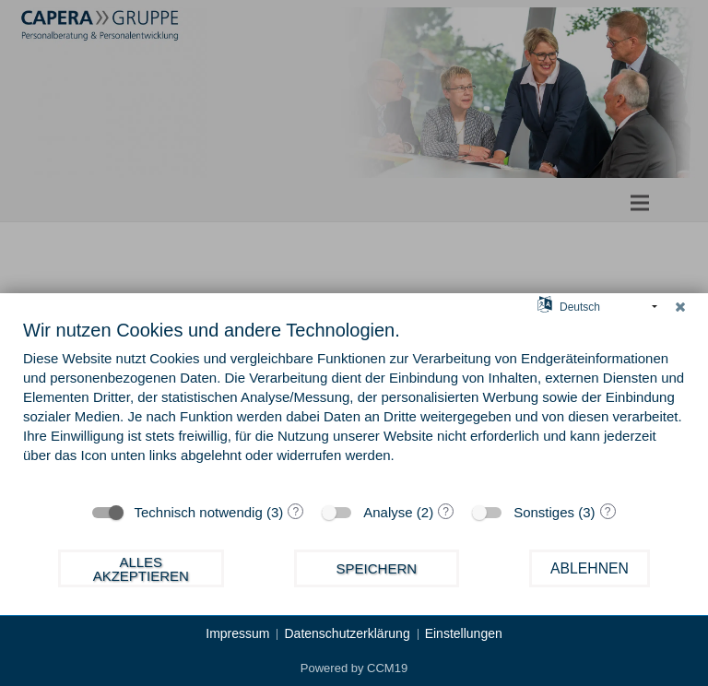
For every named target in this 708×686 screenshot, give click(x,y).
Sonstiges (543, 512)
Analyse (387, 512)
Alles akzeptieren (141, 569)
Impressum (237, 633)
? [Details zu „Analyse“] (445, 511)
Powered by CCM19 (354, 668)
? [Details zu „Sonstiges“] (608, 511)
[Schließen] (680, 307)
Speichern (377, 568)
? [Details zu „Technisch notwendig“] (295, 511)
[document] (354, 405)
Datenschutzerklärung (346, 633)
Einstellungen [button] (463, 633)
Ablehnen (589, 568)
